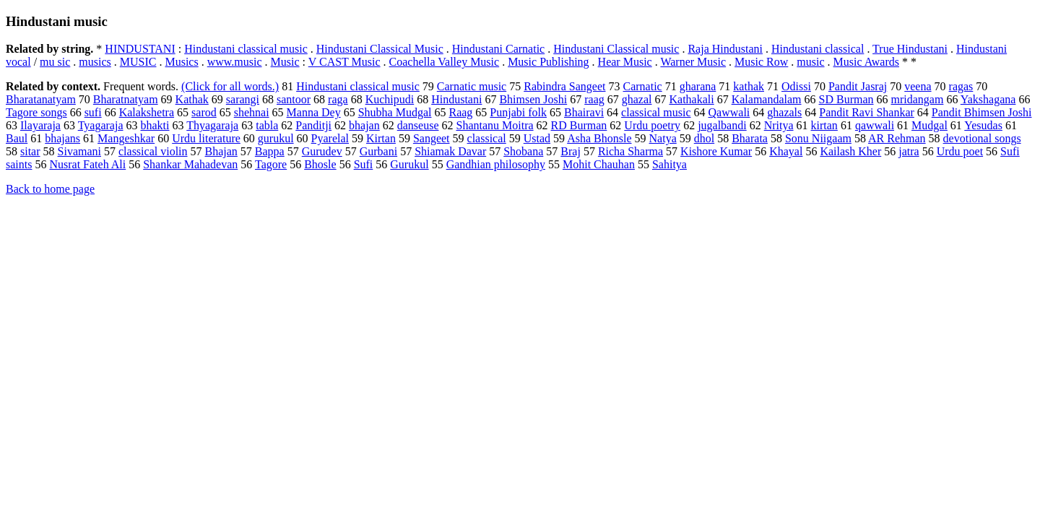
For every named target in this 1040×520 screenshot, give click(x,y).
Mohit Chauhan (599, 164)
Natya (663, 138)
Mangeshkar (126, 138)
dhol (704, 138)
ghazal (637, 99)
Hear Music (625, 62)
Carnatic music (471, 86)
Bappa (270, 151)
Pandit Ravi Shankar (866, 112)
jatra (908, 151)
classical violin (153, 151)
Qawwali (729, 112)
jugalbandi (722, 125)
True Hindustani (910, 49)
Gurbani (378, 151)
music (810, 62)
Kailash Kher (850, 151)
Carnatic (642, 86)
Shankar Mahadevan (190, 164)
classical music (655, 112)
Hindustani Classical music (616, 49)
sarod (204, 112)
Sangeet (431, 138)
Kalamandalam (767, 99)
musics (94, 62)
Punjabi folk (518, 112)
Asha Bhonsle (599, 138)
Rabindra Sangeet (564, 86)
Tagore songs (36, 112)
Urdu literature (206, 138)
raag (594, 99)
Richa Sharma (630, 151)
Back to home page (50, 189)
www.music (234, 62)
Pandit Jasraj (857, 86)
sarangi (242, 99)
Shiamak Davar (450, 151)
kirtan (824, 125)
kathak (748, 86)
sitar (30, 151)
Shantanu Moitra (494, 125)
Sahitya (669, 164)
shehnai (251, 112)
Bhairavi (584, 112)
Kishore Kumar (716, 151)
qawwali (874, 125)
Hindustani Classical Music (379, 49)
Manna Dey (314, 112)
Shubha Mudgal (395, 112)
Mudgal (929, 125)
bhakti (155, 125)
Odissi (796, 86)
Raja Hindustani (725, 49)
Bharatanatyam (41, 99)
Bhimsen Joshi (533, 99)
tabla (267, 125)
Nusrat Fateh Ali (87, 164)
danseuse (418, 125)
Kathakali (691, 99)
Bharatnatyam (125, 99)
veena (917, 86)
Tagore (271, 164)
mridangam (917, 99)
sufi (93, 112)
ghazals (784, 112)
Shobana (523, 151)
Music (285, 62)
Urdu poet (960, 151)
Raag (460, 112)
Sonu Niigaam (818, 138)
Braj (570, 151)
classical (486, 138)
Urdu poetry (652, 125)
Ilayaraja (40, 125)
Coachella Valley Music (444, 62)
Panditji (313, 125)
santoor (294, 99)
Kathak (192, 99)
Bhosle (320, 164)
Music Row (761, 62)
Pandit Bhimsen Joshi (982, 112)
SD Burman (846, 99)
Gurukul (409, 164)
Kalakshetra (146, 112)
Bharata (750, 138)
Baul (16, 138)
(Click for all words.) (230, 86)
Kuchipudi (390, 99)
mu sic (55, 62)
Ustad (537, 138)
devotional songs (982, 138)
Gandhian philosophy (495, 164)
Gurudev (322, 151)
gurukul (276, 138)
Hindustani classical (817, 49)
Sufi (363, 164)
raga (338, 99)
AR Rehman (897, 138)
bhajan (364, 125)
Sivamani (79, 151)
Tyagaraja (101, 125)
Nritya (779, 125)
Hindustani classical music (246, 49)
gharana (698, 86)
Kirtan (381, 138)
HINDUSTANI (140, 49)
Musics (181, 62)
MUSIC (138, 62)
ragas (961, 86)
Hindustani (456, 99)
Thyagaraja (212, 125)
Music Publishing (548, 62)
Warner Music (693, 62)
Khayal (785, 151)
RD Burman (579, 125)
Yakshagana (988, 99)
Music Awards (866, 62)
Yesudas (983, 125)
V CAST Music (344, 62)
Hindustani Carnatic (498, 49)
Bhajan (221, 151)
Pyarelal (330, 138)
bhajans (62, 138)
